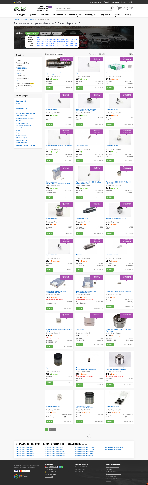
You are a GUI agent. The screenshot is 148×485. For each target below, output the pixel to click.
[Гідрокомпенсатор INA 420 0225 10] (89, 137)
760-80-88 (42, 8)
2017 (67, 39)
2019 (75, 39)
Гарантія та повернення (111, 2)
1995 (58, 43)
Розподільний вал (21, 116)
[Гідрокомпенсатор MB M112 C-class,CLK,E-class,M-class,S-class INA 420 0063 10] (89, 173)
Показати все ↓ (21, 89)
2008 (71, 41)
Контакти (124, 2)
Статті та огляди (111, 478)
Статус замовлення (112, 467)
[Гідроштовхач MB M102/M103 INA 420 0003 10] (119, 282)
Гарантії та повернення (113, 474)
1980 (38, 45)
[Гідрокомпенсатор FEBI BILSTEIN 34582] (89, 210)
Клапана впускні (21, 106)
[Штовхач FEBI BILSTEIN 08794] (89, 246)
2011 (42, 39)
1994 (54, 43)
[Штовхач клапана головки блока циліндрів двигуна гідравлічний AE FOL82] (89, 359)
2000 (38, 41)
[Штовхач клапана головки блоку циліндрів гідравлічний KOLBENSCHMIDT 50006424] (59, 282)
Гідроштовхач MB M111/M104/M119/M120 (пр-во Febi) (118, 330)
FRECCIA (20, 70)
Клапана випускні (21, 108)
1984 (54, 45)
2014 (54, 39)
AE (18, 60)
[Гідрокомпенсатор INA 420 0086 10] (89, 64)
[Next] (54, 429)
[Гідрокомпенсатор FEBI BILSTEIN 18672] (119, 246)
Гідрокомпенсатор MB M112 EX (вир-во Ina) (59, 145)
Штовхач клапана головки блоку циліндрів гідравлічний (56, 292)
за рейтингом (59, 54)
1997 (67, 43)
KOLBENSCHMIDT (22, 78)
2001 (42, 41)
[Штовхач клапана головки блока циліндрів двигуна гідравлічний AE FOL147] (120, 359)
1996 (62, 43)
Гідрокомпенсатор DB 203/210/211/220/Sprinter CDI (85, 407)
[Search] (111, 8)
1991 (42, 43)
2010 (38, 39)
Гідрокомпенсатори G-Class (54, 449)
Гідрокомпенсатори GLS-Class (84, 451)
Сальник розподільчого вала (25, 118)
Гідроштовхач (80, 329)
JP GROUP (20, 76)
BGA (19, 65)
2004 (54, 41)
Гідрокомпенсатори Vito (113, 449)
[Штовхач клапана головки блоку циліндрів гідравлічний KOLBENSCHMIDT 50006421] (89, 282)
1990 (38, 43)
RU (20, 2)
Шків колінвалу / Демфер (23, 125)
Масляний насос (21, 128)
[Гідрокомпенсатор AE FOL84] (59, 359)
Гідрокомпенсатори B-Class (24, 449)
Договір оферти (111, 476)
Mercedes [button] (45, 33)
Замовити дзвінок (50, 474)
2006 (63, 41)
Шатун (18, 133)
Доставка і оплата (96, 2)
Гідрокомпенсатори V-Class (114, 447)
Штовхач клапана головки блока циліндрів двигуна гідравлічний (86, 368)
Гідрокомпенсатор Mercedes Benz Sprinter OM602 (59, 330)
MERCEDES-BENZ (25, 83)
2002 (46, 41)
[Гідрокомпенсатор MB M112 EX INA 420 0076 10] (59, 137)
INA (19, 73)
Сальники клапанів (21, 111)
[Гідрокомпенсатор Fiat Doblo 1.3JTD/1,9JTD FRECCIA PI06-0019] (59, 63)
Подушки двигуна (21, 140)
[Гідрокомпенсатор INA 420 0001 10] (119, 64)
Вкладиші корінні (21, 135)
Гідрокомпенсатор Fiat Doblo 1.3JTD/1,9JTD (55, 73)
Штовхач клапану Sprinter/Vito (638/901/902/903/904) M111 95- (86, 110)
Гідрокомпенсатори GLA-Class (55, 453)
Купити (49, 88)
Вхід (131, 2)
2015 (58, 39)
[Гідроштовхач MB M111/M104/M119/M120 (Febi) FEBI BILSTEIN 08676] (119, 321)
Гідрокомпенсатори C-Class (24, 451)
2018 (71, 39)
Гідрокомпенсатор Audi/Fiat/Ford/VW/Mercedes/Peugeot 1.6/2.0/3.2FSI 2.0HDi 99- (58, 182)
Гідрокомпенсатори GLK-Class (84, 449)
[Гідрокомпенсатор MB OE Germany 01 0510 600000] (59, 398)
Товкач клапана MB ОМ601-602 (116, 218)
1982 (46, 45)
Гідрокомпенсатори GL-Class (54, 451)
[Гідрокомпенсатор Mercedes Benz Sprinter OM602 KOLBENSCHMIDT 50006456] (59, 321)
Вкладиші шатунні (21, 138)
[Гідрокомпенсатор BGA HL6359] (59, 246)
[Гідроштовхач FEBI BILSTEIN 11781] (89, 321)
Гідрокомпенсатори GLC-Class (55, 455)
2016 (62, 39)
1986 (62, 45)
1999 (75, 43)
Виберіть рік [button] (32, 33)
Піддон (18, 130)
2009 (75, 41)
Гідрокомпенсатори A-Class (24, 447)
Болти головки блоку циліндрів (25, 113)
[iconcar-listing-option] (133, 54)
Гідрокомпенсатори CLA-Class (25, 453)
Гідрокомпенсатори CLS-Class (25, 455)
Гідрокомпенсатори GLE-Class (84, 447)
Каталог (108, 481)
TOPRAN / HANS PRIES (24, 86)
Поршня (18, 103)
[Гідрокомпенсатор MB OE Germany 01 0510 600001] (119, 398)
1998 (71, 43)
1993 (50, 43)
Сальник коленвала (22, 123)
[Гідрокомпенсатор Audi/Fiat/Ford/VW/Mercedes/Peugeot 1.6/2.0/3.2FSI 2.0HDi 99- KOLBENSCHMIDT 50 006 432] (59, 173)
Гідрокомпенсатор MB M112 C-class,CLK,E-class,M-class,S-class (89, 182)
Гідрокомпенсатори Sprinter (84, 455)
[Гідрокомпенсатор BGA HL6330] (59, 210)
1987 (67, 45)
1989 (75, 45)
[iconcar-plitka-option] (131, 54)
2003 (50, 41)
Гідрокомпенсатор (82, 73)
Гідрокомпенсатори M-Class (84, 453)
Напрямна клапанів (21, 142)
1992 (46, 43)
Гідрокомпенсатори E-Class (54, 447)
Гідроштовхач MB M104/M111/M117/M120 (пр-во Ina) (118, 182)
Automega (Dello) (22, 63)
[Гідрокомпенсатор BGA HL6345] (59, 101)
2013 (50, 39)
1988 (71, 45)
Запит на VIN (49, 477)
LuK (19, 81)
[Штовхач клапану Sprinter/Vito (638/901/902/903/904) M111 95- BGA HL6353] (89, 101)
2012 (46, 39)
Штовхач (79, 255)
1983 (50, 45)
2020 (38, 37)
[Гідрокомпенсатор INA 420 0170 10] (120, 137)
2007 (67, 41)
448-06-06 (42, 7)
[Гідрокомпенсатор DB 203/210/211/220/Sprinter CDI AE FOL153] (89, 398)
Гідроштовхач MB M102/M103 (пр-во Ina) (118, 291)
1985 (58, 45)
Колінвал (18, 120)
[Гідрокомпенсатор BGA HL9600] (120, 101)
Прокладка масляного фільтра (25, 145)
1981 (42, 45)
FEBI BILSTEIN (22, 68)
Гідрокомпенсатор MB (53, 406)
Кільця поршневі (21, 101)
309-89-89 (42, 10)
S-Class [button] (56, 33)
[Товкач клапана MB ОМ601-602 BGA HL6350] (120, 210)
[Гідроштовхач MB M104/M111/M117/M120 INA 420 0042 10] (119, 173)
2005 (59, 41)
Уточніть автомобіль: (20, 32)
